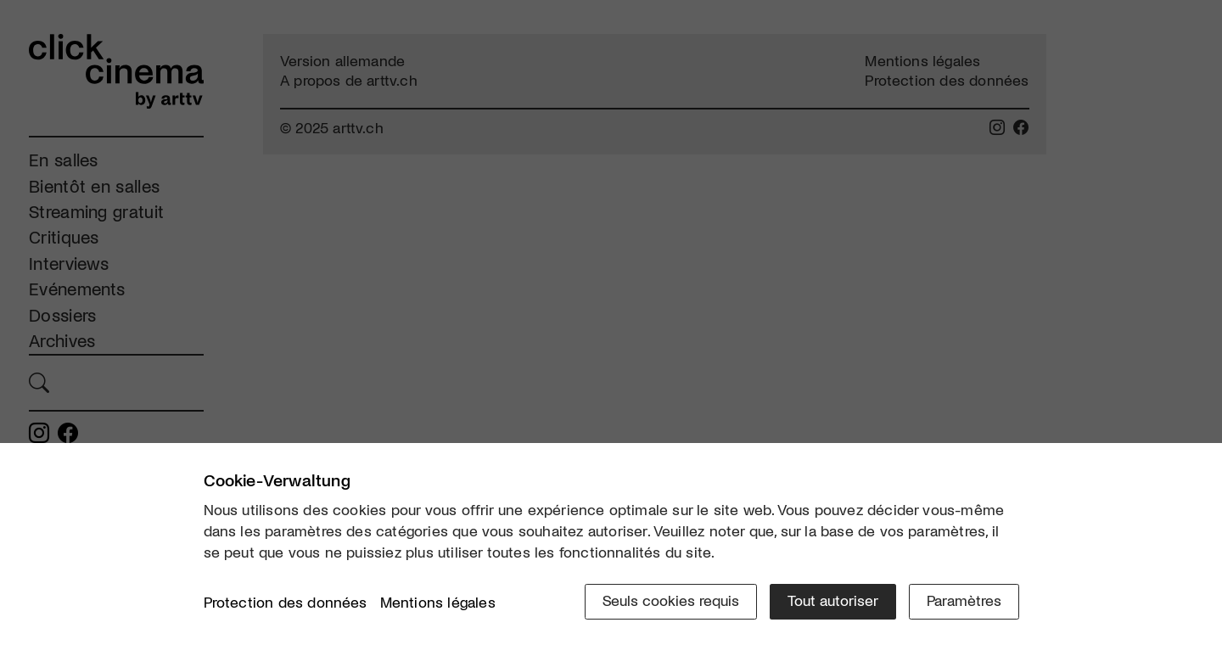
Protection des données (285, 601)
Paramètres (964, 600)
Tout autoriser (833, 600)
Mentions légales (438, 601)
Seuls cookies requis (671, 600)
